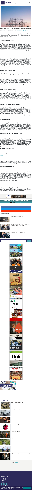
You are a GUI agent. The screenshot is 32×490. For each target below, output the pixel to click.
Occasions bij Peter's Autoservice (15, 409)
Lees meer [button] (14, 488)
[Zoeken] (29, 241)
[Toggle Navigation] (29, 2)
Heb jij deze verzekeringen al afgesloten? (17, 216)
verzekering (22, 30)
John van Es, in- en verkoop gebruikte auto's (17, 402)
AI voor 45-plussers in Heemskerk (15, 431)
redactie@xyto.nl (4, 479)
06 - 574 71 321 (19, 202)
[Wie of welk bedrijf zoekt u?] (13, 241)
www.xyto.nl (3, 480)
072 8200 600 (4, 478)
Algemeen (26, 30)
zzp (19, 30)
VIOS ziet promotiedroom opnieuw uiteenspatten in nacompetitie (20, 424)
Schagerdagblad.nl (8, 2)
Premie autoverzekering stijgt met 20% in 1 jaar (18, 232)
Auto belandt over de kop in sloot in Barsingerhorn (18, 438)
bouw (18, 30)
